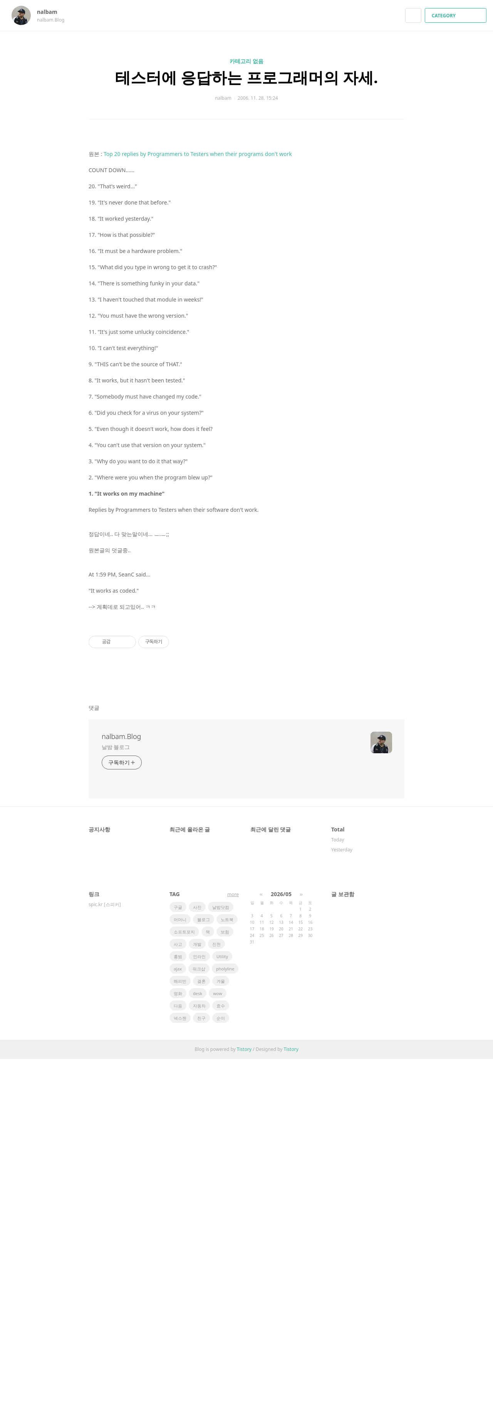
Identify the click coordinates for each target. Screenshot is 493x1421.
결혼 (201, 1343)
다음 (178, 1368)
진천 (216, 1306)
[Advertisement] (246, 211)
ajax (178, 1331)
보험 (225, 1294)
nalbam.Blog (121, 1098)
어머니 (180, 1281)
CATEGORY (456, 15)
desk (197, 1355)
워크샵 (199, 1331)
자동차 (199, 1368)
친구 (201, 1380)
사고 (178, 1306)
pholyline (225, 1331)
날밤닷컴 (220, 1269)
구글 (178, 1269)
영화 (178, 1355)
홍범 (178, 1318)
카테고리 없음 (246, 61)
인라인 (199, 1318)
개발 (197, 1306)
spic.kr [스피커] (105, 1266)
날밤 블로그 (116, 1109)
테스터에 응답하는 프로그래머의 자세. (246, 77)
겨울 (220, 1343)
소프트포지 (184, 1294)
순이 (220, 1380)
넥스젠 (180, 1380)
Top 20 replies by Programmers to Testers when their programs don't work (198, 408)
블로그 (203, 1281)
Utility (222, 1318)
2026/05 (281, 1256)
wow (217, 1355)
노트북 (227, 1281)
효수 (220, 1368)
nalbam (51, 11)
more (233, 1256)
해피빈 (180, 1343)
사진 (197, 1269)
